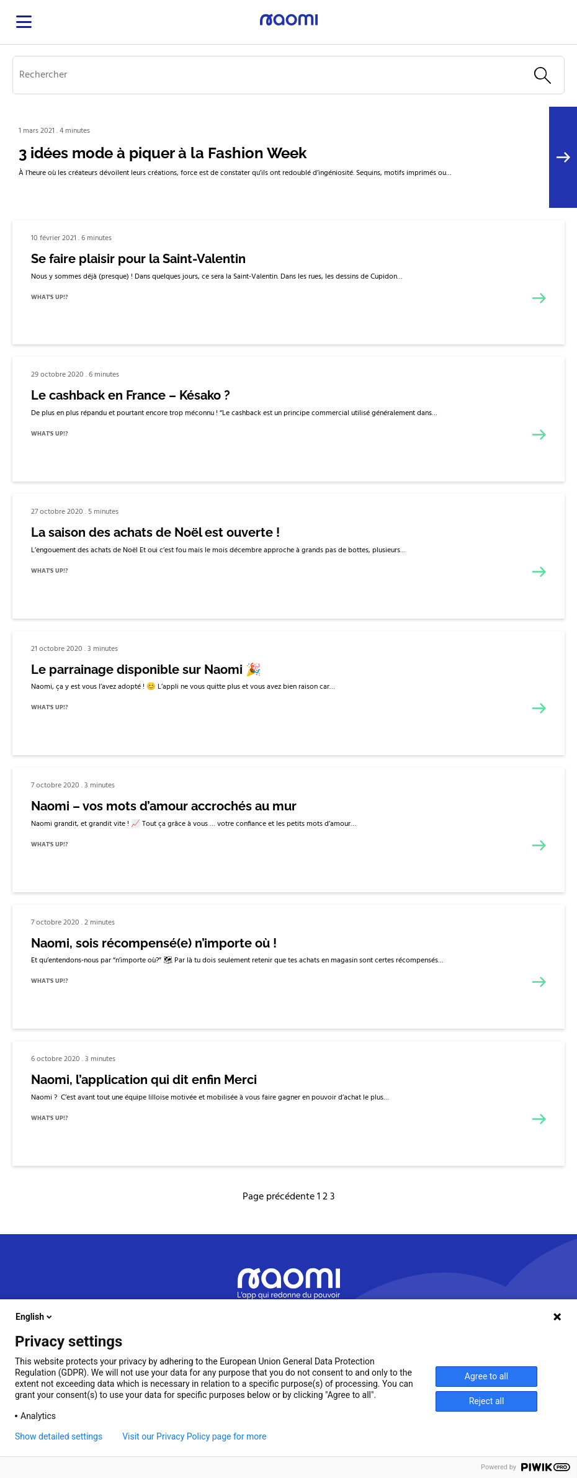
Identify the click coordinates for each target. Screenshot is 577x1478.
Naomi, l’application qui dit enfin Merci (144, 1079)
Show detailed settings (58, 1436)
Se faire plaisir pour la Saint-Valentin (138, 258)
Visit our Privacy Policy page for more (194, 1436)
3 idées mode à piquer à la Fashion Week (162, 153)
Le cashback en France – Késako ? (130, 395)
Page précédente (279, 1197)
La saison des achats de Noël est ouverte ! (155, 532)
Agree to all (486, 1376)
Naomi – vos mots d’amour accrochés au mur (164, 806)
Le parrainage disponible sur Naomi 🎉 (146, 669)
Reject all (486, 1401)
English (35, 1317)
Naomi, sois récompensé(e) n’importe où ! (154, 943)
